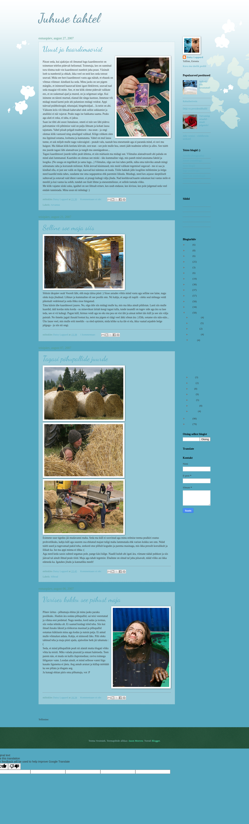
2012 (189, 284)
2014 (189, 273)
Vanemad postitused (160, 712)
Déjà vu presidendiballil (195, 108)
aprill (193, 394)
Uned (185, 229)
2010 (189, 295)
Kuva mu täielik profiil (194, 66)
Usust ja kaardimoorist (73, 49)
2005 (189, 424)
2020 (189, 256)
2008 (189, 307)
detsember (195, 317)
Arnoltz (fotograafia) (193, 155)
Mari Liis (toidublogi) (194, 175)
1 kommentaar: (88, 334)
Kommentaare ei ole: (91, 199)
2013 (189, 278)
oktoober (194, 328)
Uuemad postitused (52, 712)
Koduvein (188, 204)
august (193, 340)
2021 (189, 250)
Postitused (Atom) (59, 719)
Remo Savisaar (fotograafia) (190, 187)
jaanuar (194, 411)
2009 (189, 301)
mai (192, 388)
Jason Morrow (136, 740)
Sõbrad (54, 576)
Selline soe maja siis (68, 227)
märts (193, 400)
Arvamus (55, 204)
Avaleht (106, 712)
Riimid (186, 219)
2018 (189, 267)
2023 (189, 244)
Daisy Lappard (195, 57)
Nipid (186, 214)
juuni (193, 383)
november (195, 323)
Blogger (156, 740)
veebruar (194, 405)
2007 (189, 312)
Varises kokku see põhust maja (82, 599)
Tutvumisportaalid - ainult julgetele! (204, 120)
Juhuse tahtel (69, 18)
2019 (189, 261)
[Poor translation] (14, 766)
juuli (192, 377)
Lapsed (186, 209)
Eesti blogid (189, 165)
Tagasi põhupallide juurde (75, 358)
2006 (189, 418)
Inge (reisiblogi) (191, 170)
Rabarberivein (190, 101)
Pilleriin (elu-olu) (192, 180)
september (195, 334)
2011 (189, 290)
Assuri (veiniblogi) (192, 160)
